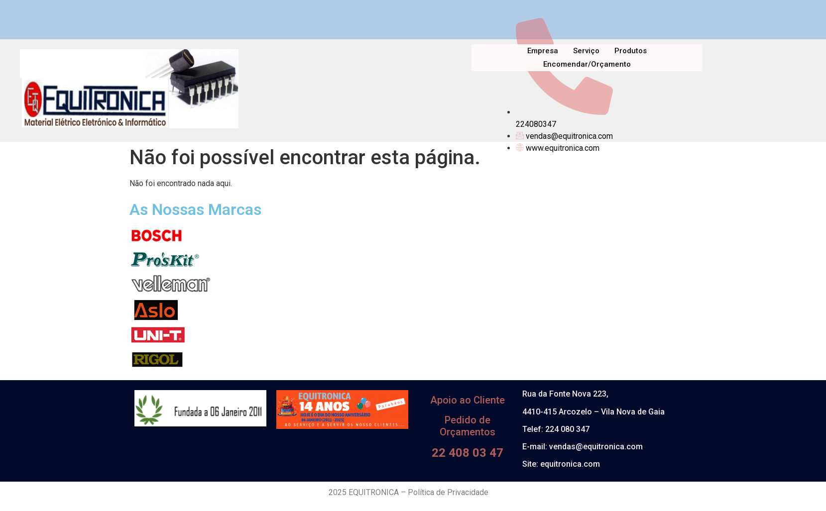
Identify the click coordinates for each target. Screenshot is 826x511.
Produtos (630, 50)
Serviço (586, 50)
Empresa (542, 50)
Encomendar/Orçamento (587, 64)
